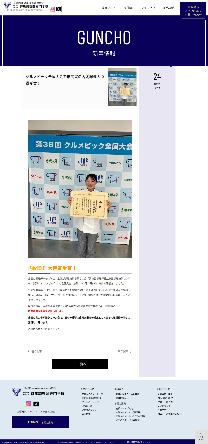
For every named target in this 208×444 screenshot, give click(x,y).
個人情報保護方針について (138, 441)
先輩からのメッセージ (92, 392)
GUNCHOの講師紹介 (91, 396)
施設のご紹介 (88, 404)
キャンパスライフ (90, 400)
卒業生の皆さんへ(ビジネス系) (130, 415)
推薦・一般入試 (165, 400)
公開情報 (86, 412)
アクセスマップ (89, 408)
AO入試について (165, 396)
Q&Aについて (164, 404)
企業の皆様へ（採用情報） (128, 418)
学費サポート (164, 408)
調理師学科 (121, 396)
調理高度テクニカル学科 (127, 392)
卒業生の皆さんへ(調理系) (128, 411)
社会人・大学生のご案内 (169, 412)
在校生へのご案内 (124, 407)
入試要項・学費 (165, 392)
